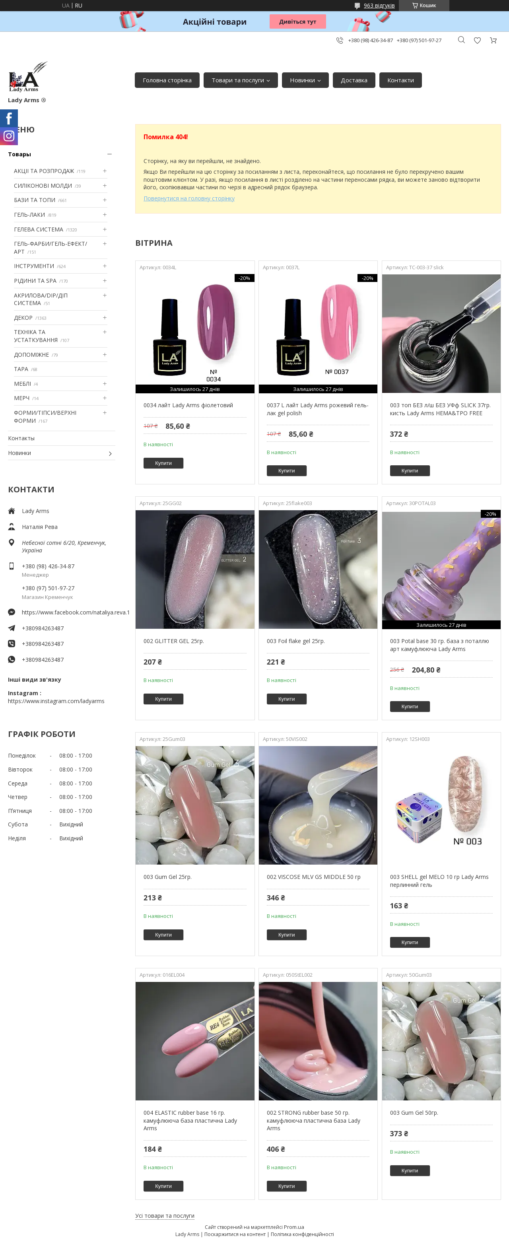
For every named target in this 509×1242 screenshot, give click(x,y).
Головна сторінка (167, 80)
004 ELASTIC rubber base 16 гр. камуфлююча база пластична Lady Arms (190, 1120)
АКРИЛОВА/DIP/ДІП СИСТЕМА (41, 299)
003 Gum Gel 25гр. (168, 876)
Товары (19, 154)
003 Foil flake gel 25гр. (296, 641)
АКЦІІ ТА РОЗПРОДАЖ (44, 171)
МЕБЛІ (22, 383)
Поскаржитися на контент (235, 1234)
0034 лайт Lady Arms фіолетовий (188, 405)
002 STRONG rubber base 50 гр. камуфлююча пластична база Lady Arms (313, 1120)
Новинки (302, 80)
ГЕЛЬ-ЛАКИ (29, 214)
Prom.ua (294, 1226)
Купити (163, 463)
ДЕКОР (23, 317)
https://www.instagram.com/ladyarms (56, 701)
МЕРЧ (21, 398)
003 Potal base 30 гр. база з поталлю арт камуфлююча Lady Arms (439, 645)
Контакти (400, 80)
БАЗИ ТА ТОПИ (34, 200)
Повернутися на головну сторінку (189, 198)
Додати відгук (477, 40)
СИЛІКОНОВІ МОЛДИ (43, 185)
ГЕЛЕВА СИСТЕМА (38, 229)
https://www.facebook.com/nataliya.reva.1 (68, 612)
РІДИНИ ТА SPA (35, 280)
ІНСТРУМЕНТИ (34, 266)
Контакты (21, 438)
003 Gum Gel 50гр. (414, 1112)
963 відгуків (379, 5)
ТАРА (21, 369)
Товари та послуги (238, 80)
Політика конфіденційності (302, 1234)
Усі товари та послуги (164, 1215)
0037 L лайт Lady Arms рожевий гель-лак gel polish (318, 409)
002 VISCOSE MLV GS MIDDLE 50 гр (314, 876)
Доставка (354, 80)
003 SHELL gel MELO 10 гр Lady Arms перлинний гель (439, 880)
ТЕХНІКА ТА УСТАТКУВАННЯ (36, 336)
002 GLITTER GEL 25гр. (174, 641)
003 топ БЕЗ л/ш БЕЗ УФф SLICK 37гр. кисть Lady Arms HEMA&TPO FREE (440, 409)
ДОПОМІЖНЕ (31, 354)
